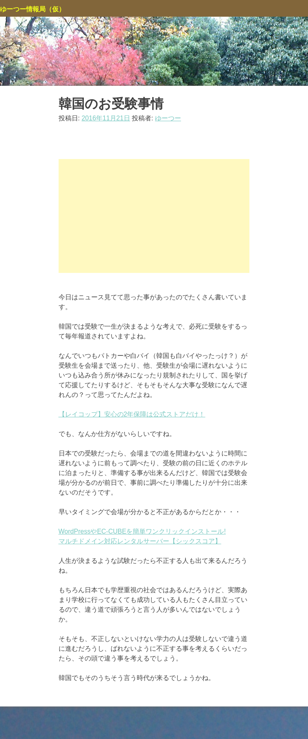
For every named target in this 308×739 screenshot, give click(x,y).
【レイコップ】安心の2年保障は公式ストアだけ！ (132, 414)
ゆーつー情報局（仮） (32, 9)
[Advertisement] (154, 216)
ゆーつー (168, 118)
